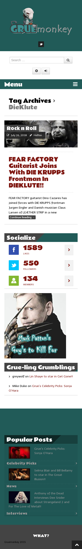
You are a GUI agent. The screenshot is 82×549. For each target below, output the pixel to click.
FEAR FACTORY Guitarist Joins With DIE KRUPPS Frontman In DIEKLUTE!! (37, 172)
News (12, 486)
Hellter (38, 135)
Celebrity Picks (22, 463)
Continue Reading (22, 217)
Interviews (17, 513)
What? (41, 536)
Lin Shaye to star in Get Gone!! (51, 376)
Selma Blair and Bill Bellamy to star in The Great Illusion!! (53, 475)
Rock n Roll (22, 128)
